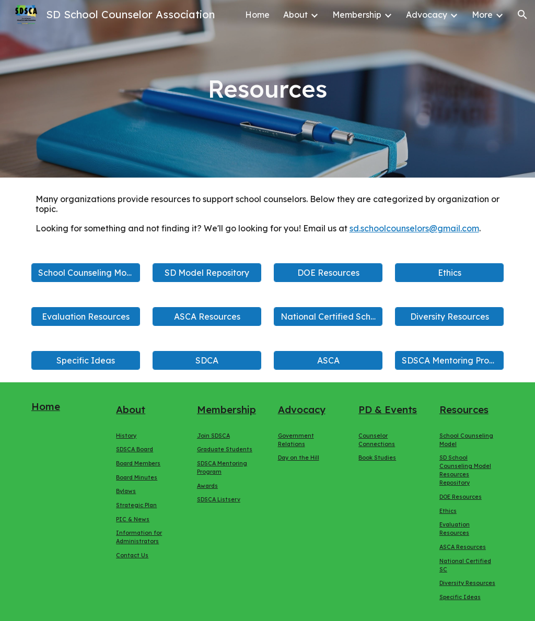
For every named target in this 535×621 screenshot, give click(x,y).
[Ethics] (450, 272)
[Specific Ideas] (86, 360)
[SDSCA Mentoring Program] (450, 360)
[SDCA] (207, 360)
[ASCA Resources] (207, 316)
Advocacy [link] (426, 14)
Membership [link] (356, 14)
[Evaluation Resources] (86, 316)
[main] (267, 89)
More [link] (482, 14)
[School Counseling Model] (86, 272)
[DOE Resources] (328, 272)
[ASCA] (328, 360)
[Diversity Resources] (450, 316)
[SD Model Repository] (207, 272)
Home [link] (257, 14)
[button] (522, 14)
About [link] (295, 14)
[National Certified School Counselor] (328, 316)
